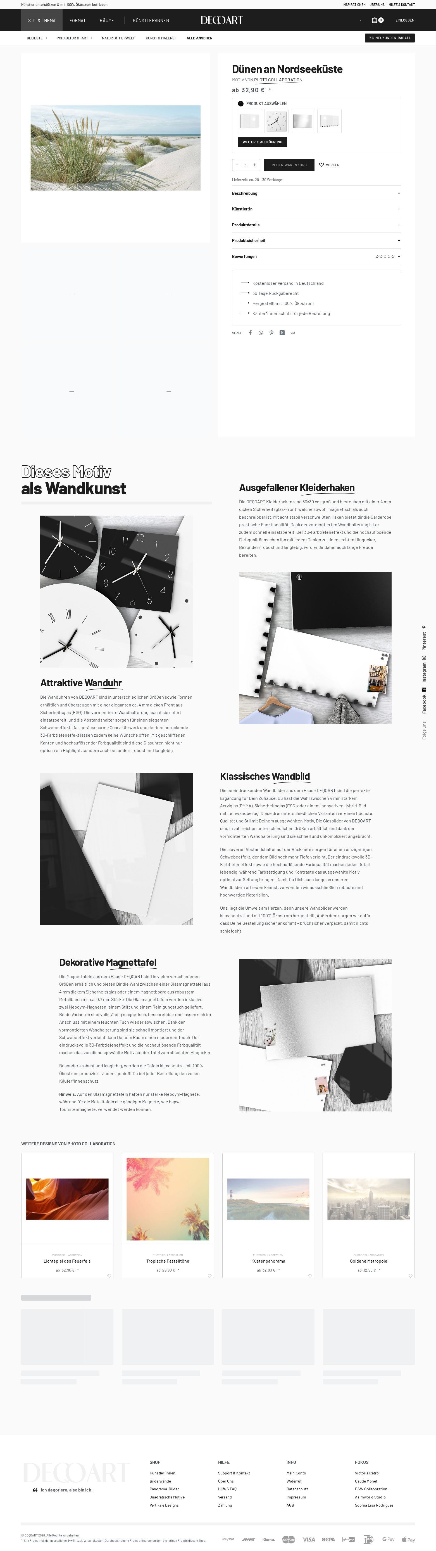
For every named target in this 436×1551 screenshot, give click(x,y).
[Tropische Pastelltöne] (168, 1199)
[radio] (250, 121)
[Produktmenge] (246, 165)
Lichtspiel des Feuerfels (67, 1260)
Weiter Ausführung (262, 142)
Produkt (254, 103)
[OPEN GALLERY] (115, 148)
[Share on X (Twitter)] (282, 332)
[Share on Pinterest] (271, 332)
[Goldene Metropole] (368, 1199)
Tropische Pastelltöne (167, 1260)
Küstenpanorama (268, 1260)
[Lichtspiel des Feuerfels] (67, 1199)
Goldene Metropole (368, 1260)
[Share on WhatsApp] (260, 332)
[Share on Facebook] (250, 332)
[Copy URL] (292, 332)
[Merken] (329, 165)
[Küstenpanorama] (268, 1199)
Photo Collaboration (67, 1255)
